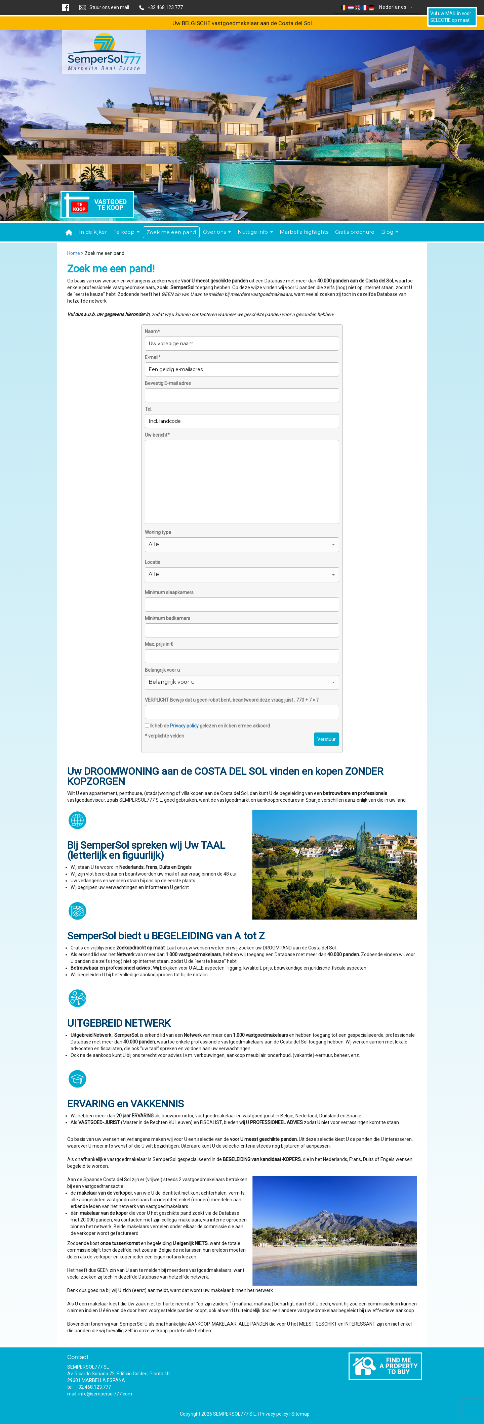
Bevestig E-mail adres (168, 383)
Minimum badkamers (167, 618)
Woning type (158, 532)
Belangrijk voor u (162, 670)
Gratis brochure (354, 232)
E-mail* (153, 357)
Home (73, 253)
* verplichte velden (164, 736)
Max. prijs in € (159, 644)
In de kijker (93, 232)
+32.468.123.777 (165, 7)
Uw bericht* (157, 435)
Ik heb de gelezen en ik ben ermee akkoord (207, 725)
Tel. (148, 409)
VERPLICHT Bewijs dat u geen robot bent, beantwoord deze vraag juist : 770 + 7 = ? (232, 700)
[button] (242, 544)
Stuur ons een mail (109, 7)
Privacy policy (184, 725)
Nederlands (377, 7)
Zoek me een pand (171, 232)
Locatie (152, 562)
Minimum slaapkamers (169, 592)
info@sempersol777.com (105, 1393)
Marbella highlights (304, 232)
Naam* (152, 331)
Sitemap (300, 1414)
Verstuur (326, 739)
